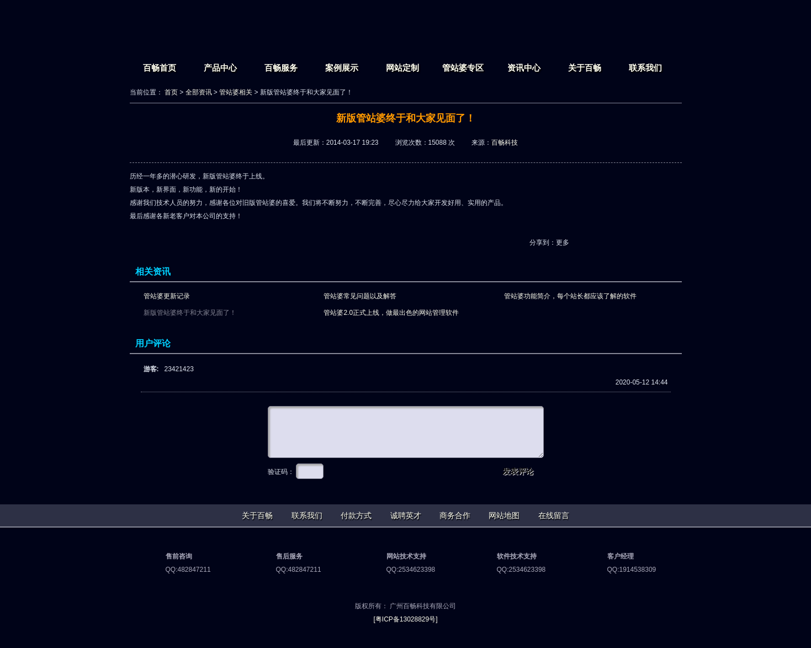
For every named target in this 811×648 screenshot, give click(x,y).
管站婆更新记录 (167, 296)
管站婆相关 (235, 92)
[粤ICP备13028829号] (405, 619)
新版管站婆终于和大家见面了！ (190, 313)
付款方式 (356, 515)
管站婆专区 (463, 67)
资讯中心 (523, 67)
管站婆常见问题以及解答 (360, 296)
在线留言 (553, 515)
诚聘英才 (405, 515)
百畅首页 (159, 67)
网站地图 (504, 515)
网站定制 (402, 67)
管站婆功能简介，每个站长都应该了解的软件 (570, 296)
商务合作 (454, 515)
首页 (171, 92)
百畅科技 (504, 142)
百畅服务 (281, 67)
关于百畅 (584, 67)
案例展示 (341, 67)
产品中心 (220, 67)
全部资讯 (198, 92)
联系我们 (645, 67)
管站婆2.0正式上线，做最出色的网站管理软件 (391, 313)
